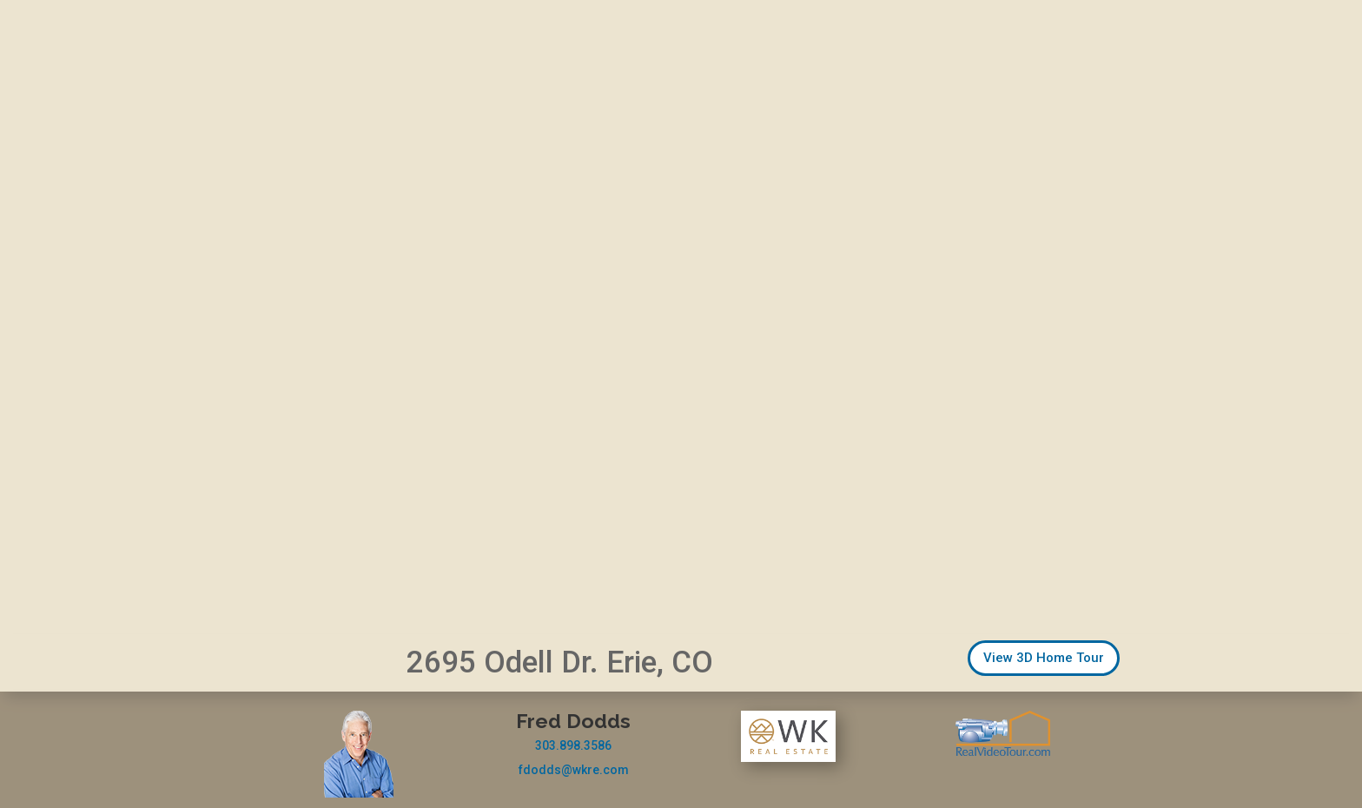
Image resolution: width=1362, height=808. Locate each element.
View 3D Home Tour (1043, 658)
